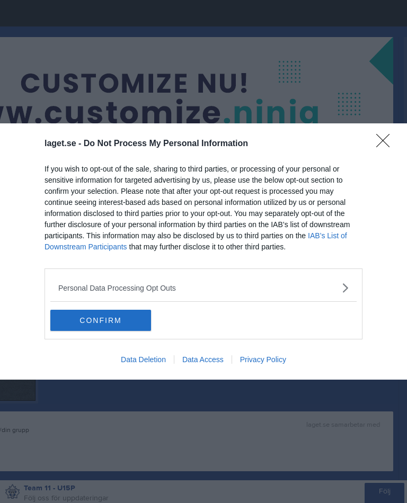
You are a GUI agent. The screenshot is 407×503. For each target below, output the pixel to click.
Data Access (203, 359)
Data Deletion (143, 359)
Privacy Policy (263, 359)
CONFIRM (100, 320)
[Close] (386, 144)
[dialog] (203, 251)
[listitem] (203, 287)
